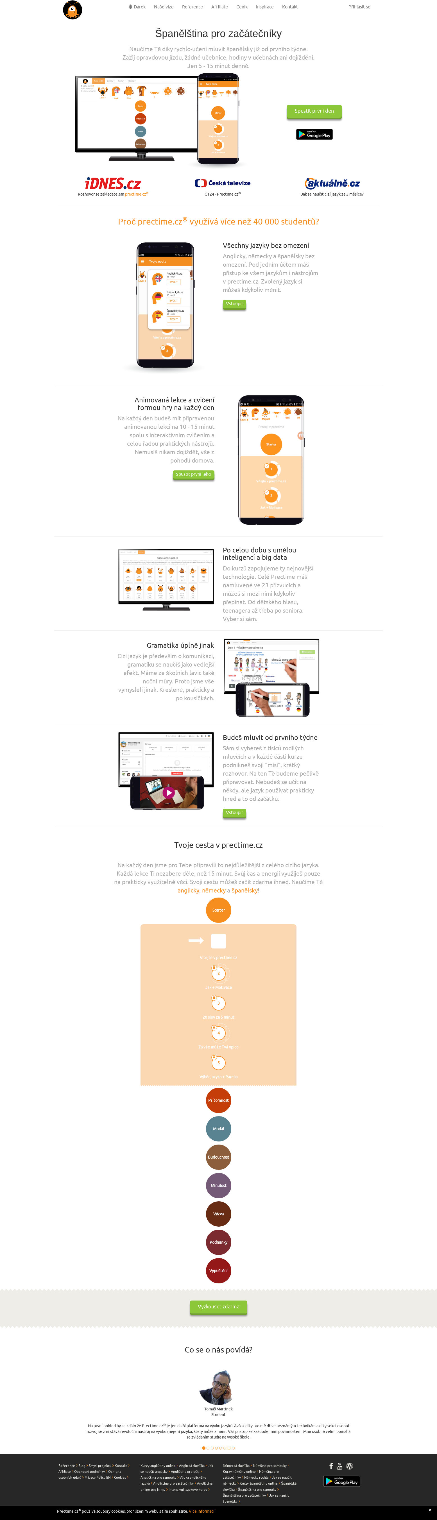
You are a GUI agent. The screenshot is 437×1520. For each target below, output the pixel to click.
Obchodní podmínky (89, 1471)
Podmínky (218, 1242)
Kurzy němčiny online (239, 1471)
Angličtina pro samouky (158, 1477)
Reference (192, 7)
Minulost (219, 1185)
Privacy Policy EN (98, 1477)
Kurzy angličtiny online (158, 1466)
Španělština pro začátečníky (244, 1495)
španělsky (245, 890)
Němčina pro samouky (270, 1466)
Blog (81, 1466)
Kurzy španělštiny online (259, 1483)
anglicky (188, 890)
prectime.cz (137, 194)
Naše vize (164, 7)
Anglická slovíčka (192, 1466)
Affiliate (219, 7)
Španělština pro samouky (257, 1489)
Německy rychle (256, 1477)
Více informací (201, 1511)
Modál (218, 1129)
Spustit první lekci (193, 474)
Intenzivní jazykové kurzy (188, 1489)
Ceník (242, 7)
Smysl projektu (100, 1466)
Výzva (218, 1214)
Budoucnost (218, 1157)
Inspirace (265, 7)
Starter (218, 910)
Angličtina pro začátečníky (173, 1483)
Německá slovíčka (236, 1466)
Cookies (120, 1477)
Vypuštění (218, 1270)
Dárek (137, 7)
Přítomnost (218, 1100)
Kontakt (290, 7)
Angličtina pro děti (185, 1471)
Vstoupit (234, 304)
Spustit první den (314, 111)
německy (214, 890)
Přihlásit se (359, 7)
